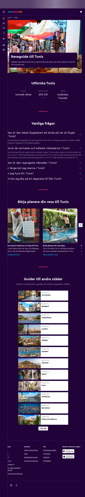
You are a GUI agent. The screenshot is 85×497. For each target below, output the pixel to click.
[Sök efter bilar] (4, 28)
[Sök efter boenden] (4, 23)
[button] (3, 11)
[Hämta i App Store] (70, 461)
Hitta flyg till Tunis (18, 257)
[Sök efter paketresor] (4, 32)
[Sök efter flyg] (4, 18)
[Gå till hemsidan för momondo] (15, 12)
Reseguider (14, 17)
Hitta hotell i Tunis (56, 257)
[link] (46, 431)
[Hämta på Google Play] (70, 456)
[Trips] (4, 39)
